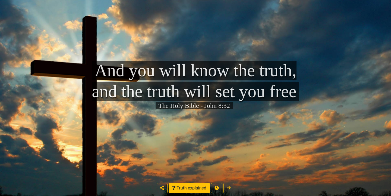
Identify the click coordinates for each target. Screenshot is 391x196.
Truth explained (189, 188)
